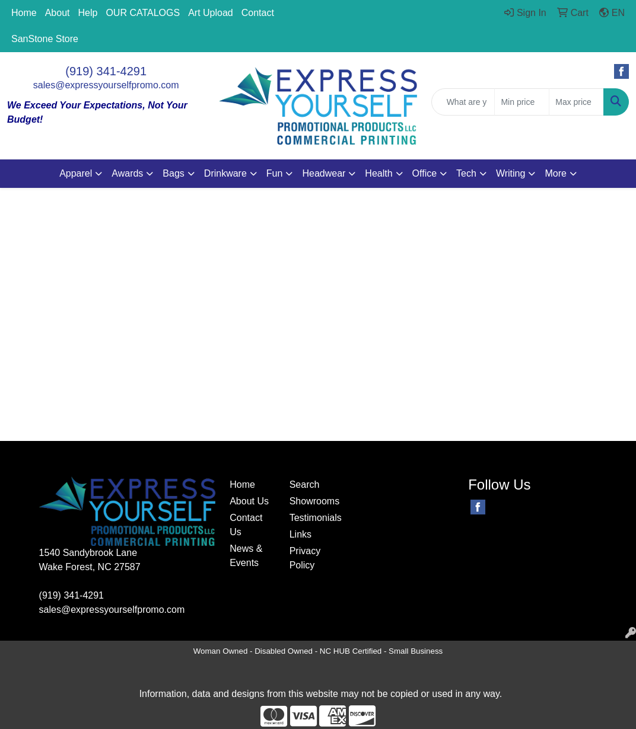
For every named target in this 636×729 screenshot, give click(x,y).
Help (88, 13)
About (57, 13)
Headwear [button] (323, 173)
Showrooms (312, 501)
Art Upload (210, 13)
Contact (257, 13)
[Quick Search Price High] (576, 102)
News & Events (246, 555)
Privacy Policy (305, 558)
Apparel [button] (75, 173)
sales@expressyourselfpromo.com (106, 85)
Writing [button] (511, 173)
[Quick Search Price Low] (521, 102)
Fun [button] (274, 173)
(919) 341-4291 (106, 71)
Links (300, 534)
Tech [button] (466, 173)
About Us (249, 501)
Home (24, 13)
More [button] (555, 173)
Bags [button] (173, 173)
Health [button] (378, 173)
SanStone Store (44, 39)
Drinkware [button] (225, 173)
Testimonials (312, 518)
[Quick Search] (463, 102)
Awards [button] (127, 173)
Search (305, 484)
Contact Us (246, 525)
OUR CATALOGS (143, 13)
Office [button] (424, 173)
